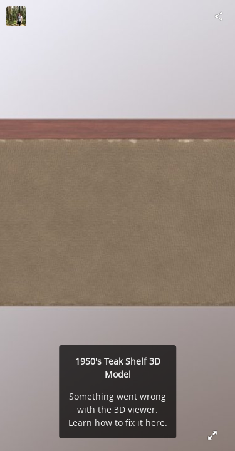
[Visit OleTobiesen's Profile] (16, 16)
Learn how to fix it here (116, 422)
